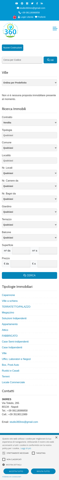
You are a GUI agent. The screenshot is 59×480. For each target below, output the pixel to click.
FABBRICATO (10, 335)
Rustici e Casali (10, 370)
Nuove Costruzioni (12, 47)
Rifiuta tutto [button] (43, 471)
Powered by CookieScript (11, 477)
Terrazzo (6, 219)
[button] (29, 464)
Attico (5, 330)
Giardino (6, 206)
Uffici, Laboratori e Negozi (16, 359)
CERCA (29, 275)
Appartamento (10, 324)
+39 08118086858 (29, 12)
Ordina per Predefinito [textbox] (15, 82)
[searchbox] (30, 136)
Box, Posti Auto (10, 365)
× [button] (56, 437)
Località (6, 155)
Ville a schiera (9, 301)
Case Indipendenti (12, 347)
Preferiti (40, 17)
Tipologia (7, 130)
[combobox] (29, 82)
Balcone (6, 232)
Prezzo (6, 258)
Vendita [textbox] (7, 122)
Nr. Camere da (10, 180)
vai (50, 60)
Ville (4, 353)
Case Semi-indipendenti (15, 341)
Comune (6, 142)
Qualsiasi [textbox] (8, 148)
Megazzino (8, 312)
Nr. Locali (7, 167)
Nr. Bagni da (9, 193)
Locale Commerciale (13, 382)
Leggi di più (26, 448)
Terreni (6, 376)
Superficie (7, 245)
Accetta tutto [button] (16, 471)
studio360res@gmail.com (31, 8)
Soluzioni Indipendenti (14, 318)
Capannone (8, 295)
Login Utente (26, 17)
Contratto (7, 117)
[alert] (29, 457)
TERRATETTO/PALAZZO (16, 306)
